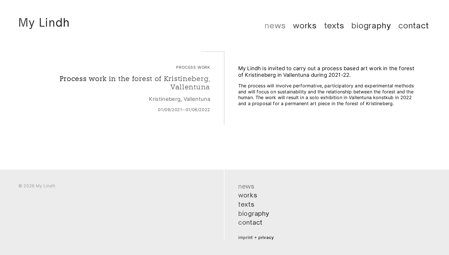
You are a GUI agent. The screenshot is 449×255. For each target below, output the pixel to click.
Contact (413, 25)
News (275, 25)
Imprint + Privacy (258, 237)
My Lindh (47, 23)
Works (305, 25)
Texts (334, 25)
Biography (371, 25)
